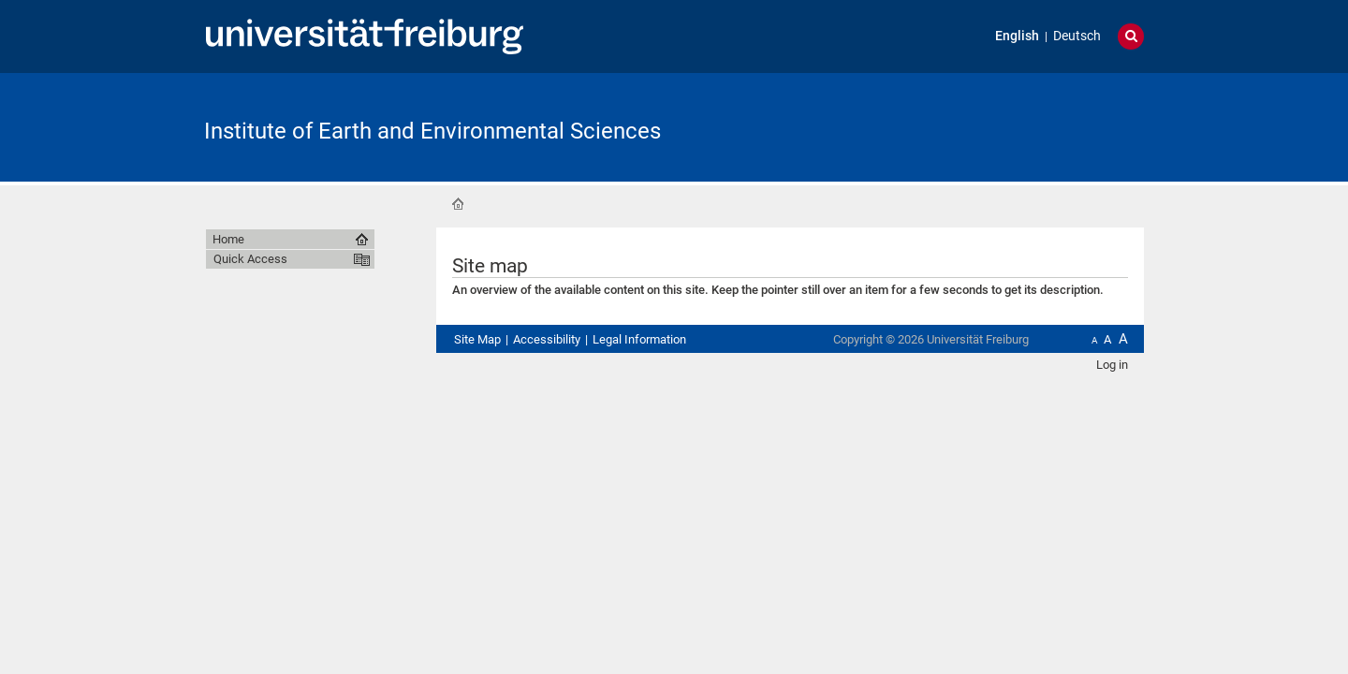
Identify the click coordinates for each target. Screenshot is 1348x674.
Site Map (477, 339)
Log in (1112, 365)
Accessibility (546, 339)
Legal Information (639, 339)
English (1017, 36)
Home (457, 204)
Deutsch (1077, 36)
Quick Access (250, 259)
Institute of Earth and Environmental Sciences (432, 131)
